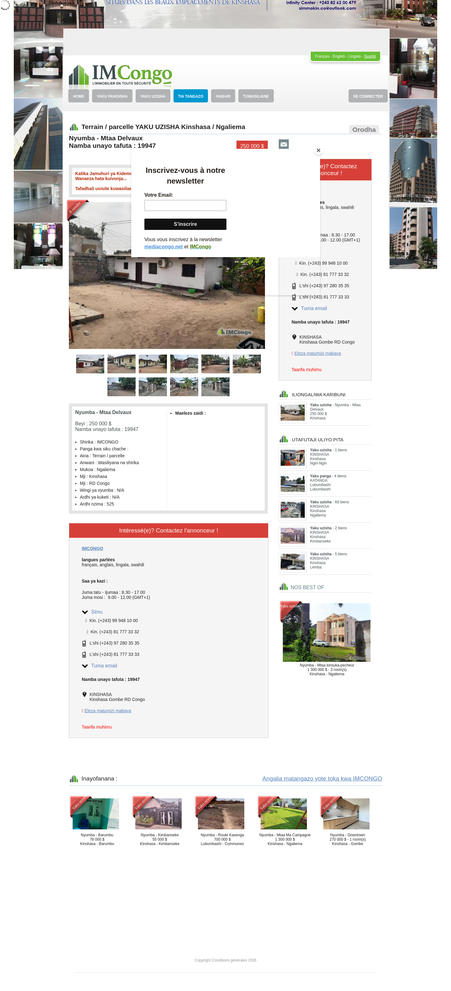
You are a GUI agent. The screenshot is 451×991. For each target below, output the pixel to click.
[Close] (318, 150)
